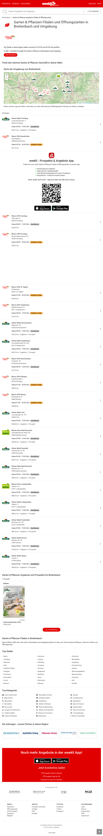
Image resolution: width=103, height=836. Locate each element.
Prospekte (6, 4)
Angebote (10, 813)
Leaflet (79, 103)
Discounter (7, 707)
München (6, 662)
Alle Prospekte (51, 630)
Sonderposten (76, 698)
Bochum (39, 668)
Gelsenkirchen (76, 665)
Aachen (73, 668)
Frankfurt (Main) (8, 668)
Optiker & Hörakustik (44, 710)
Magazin (92, 4)
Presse (83, 809)
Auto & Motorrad (9, 695)
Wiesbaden (75, 659)
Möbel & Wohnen (43, 704)
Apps (99, 4)
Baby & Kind (7, 698)
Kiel (72, 680)
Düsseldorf (6, 677)
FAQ (33, 811)
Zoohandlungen (77, 713)
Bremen (5, 683)
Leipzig (39, 659)
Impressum (85, 816)
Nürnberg (40, 662)
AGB (82, 813)
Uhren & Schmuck (77, 710)
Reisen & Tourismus (44, 713)
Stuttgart (6, 671)
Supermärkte (76, 707)
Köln (4, 665)
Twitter (58, 809)
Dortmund (6, 674)
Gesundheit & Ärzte (44, 695)
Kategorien (25, 4)
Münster (39, 683)
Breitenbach (6, 17)
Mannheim (40, 680)
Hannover (40, 656)
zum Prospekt (10, 55)
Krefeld (73, 683)
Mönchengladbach (77, 671)
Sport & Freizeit (77, 704)
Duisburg (40, 665)
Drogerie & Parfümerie (11, 710)
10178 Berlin (93, 11)
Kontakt (34, 813)
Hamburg (6, 659)
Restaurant (41, 716)
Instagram (60, 811)
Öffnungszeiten (12, 809)
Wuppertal (40, 671)
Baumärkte (7, 701)
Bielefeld (40, 674)
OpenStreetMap (88, 103)
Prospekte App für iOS (51, 776)
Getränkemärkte (43, 698)
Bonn (38, 677)
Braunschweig (76, 674)
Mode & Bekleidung (44, 707)
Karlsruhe (74, 656)
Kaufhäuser (41, 701)
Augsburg (74, 662)
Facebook (59, 807)
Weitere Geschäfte (77, 716)
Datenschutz (85, 811)
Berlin (57, 5)
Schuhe (74, 695)
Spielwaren (75, 701)
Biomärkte (7, 704)
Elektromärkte (8, 713)
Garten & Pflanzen (9, 716)
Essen (5, 680)
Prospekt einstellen (38, 807)
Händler (15, 4)
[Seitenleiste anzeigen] (99, 831)
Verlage (34, 809)
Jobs (83, 807)
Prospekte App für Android (51, 773)
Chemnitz (74, 677)
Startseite (10, 807)
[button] (96, 75)
